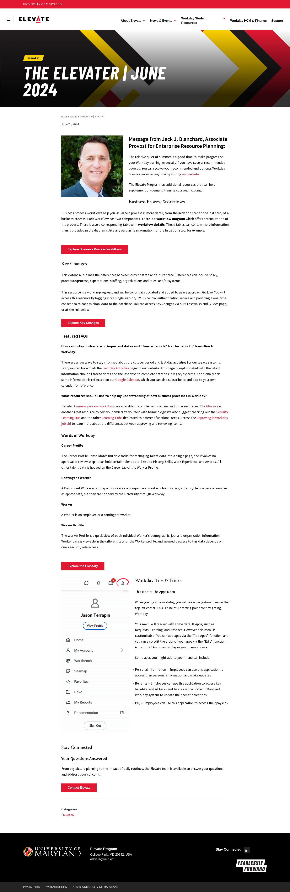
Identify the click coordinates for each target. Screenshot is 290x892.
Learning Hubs (112, 417)
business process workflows (94, 406)
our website (190, 174)
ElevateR (67, 815)
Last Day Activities (115, 368)
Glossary (212, 406)
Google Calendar (127, 379)
